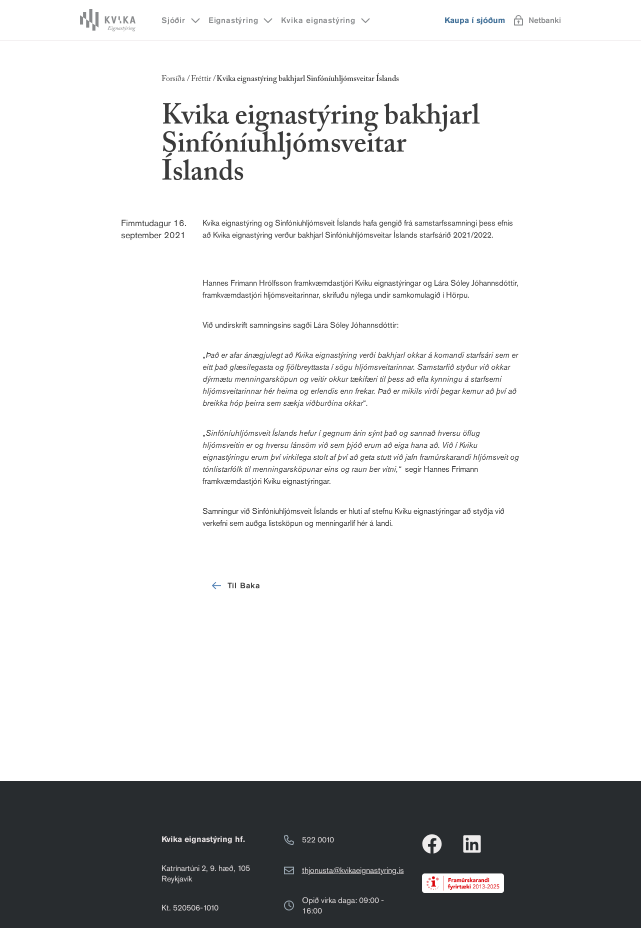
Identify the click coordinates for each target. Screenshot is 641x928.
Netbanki (537, 20)
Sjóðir (182, 21)
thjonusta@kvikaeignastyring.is (353, 870)
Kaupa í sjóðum (474, 20)
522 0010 (318, 839)
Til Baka (235, 585)
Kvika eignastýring (326, 21)
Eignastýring (241, 21)
